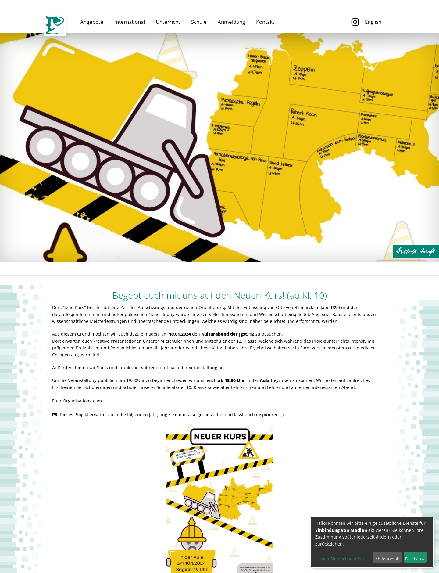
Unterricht (168, 21)
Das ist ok (415, 559)
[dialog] (372, 542)
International (129, 21)
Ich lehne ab (387, 559)
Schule (199, 21)
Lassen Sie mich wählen (339, 559)
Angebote (91, 21)
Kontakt (265, 21)
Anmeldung (231, 21)
